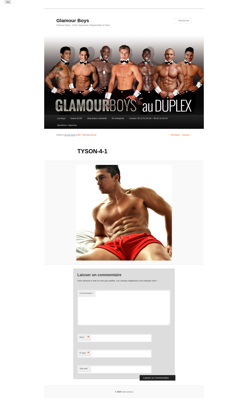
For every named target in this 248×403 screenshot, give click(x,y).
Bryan (94, 135)
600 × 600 (81, 135)
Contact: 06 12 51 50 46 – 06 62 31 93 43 (148, 118)
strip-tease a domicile (97, 118)
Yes (8, 2)
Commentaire (87, 293)
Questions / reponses (67, 125)
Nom (84, 337)
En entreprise (118, 118)
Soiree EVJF (76, 118)
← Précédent (174, 135)
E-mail (84, 353)
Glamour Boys (72, 20)
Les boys (61, 118)
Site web (84, 368)
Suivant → (187, 135)
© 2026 (118, 392)
